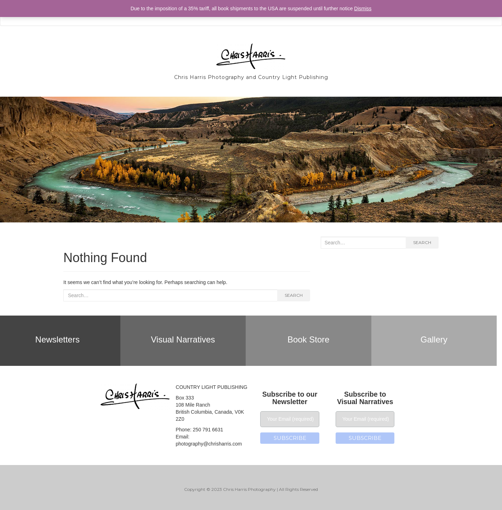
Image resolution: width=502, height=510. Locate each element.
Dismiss (362, 8)
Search (294, 295)
